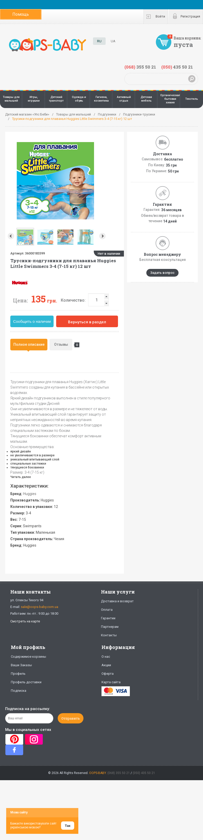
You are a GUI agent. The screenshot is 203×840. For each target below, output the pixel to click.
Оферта (108, 674)
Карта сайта (111, 682)
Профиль (18, 674)
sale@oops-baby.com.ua (39, 607)
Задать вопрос (162, 273)
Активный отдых (124, 98)
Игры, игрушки (34, 98)
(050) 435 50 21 (144, 773)
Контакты (109, 635)
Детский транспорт (56, 98)
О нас (106, 656)
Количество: (73, 300)
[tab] (28, 344)
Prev (10, 236)
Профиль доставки (26, 682)
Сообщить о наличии (32, 321)
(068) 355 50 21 (118, 773)
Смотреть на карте (25, 621)
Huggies (29, 494)
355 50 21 (140, 67)
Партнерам (110, 627)
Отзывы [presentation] (63, 345)
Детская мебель (146, 98)
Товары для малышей (11, 98)
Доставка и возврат (117, 601)
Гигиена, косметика (101, 98)
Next (103, 236)
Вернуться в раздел (87, 322)
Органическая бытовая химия (170, 99)
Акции (106, 665)
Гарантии (108, 618)
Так (67, 826)
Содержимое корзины (28, 656)
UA (113, 41)
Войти (160, 16)
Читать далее (20, 477)
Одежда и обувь (79, 98)
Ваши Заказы (21, 665)
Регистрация (190, 16)
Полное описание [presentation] (29, 344)
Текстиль (191, 99)
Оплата (107, 610)
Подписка (18, 691)
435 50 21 (177, 67)
